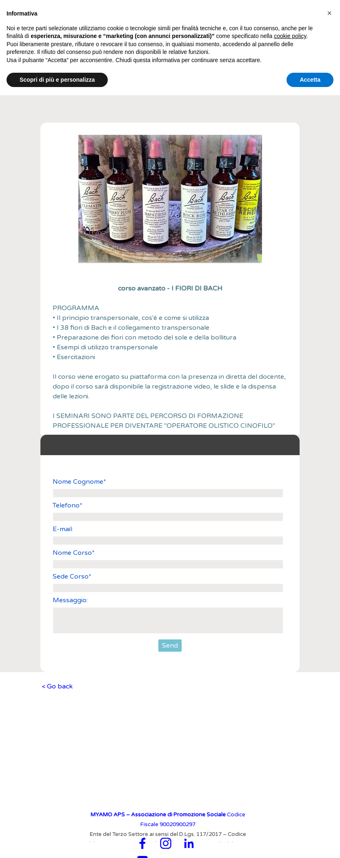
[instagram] (166, 843)
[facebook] (142, 843)
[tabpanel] (170, 357)
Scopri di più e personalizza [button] (57, 79)
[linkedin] (189, 843)
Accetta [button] (310, 79)
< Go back (57, 686)
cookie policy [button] (290, 36)
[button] (329, 13)
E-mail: (63, 529)
